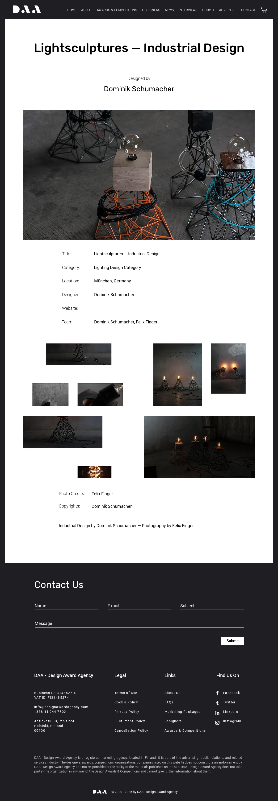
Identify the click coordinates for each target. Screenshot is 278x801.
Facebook (231, 693)
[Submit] (232, 641)
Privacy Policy (126, 712)
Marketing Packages (182, 712)
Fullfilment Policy (129, 721)
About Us (172, 693)
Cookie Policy (126, 702)
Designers (173, 721)
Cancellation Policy (131, 730)
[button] (263, 9)
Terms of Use (125, 693)
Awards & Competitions (185, 730)
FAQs (169, 702)
